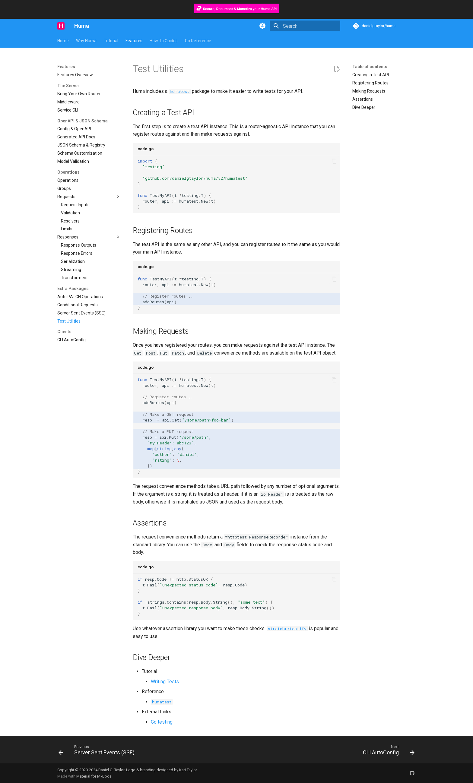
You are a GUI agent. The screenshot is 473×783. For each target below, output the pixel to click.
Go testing (162, 722)
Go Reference (198, 40)
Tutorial (111, 40)
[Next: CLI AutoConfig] (387, 751)
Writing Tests (165, 681)
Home (63, 40)
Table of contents (369, 66)
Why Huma (86, 40)
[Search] (305, 26)
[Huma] (61, 26)
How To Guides (164, 40)
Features (133, 40)
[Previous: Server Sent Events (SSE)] (98, 751)
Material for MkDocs (93, 776)
